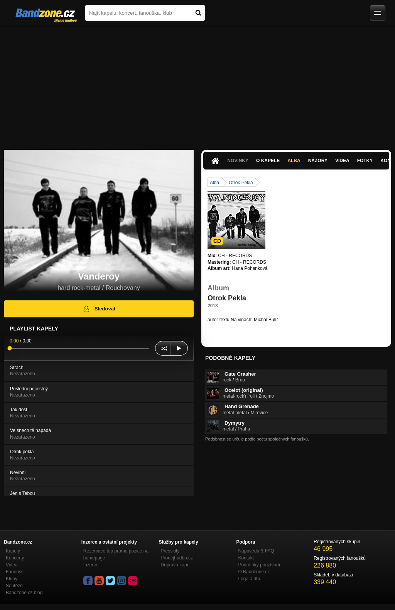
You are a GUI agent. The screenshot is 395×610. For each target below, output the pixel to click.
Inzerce (90, 565)
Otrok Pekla (241, 182)
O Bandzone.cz (254, 571)
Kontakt (246, 558)
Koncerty (15, 558)
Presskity (170, 551)
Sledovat (99, 309)
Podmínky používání (259, 565)
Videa (342, 160)
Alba (293, 160)
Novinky (237, 160)
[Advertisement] (197, 84)
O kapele (268, 160)
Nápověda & (256, 551)
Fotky (365, 160)
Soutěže (14, 585)
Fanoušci (15, 571)
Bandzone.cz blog (24, 592)
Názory (317, 160)
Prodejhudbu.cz (177, 558)
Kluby (11, 578)
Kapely (13, 551)
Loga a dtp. (249, 578)
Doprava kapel (176, 565)
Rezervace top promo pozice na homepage (116, 554)
